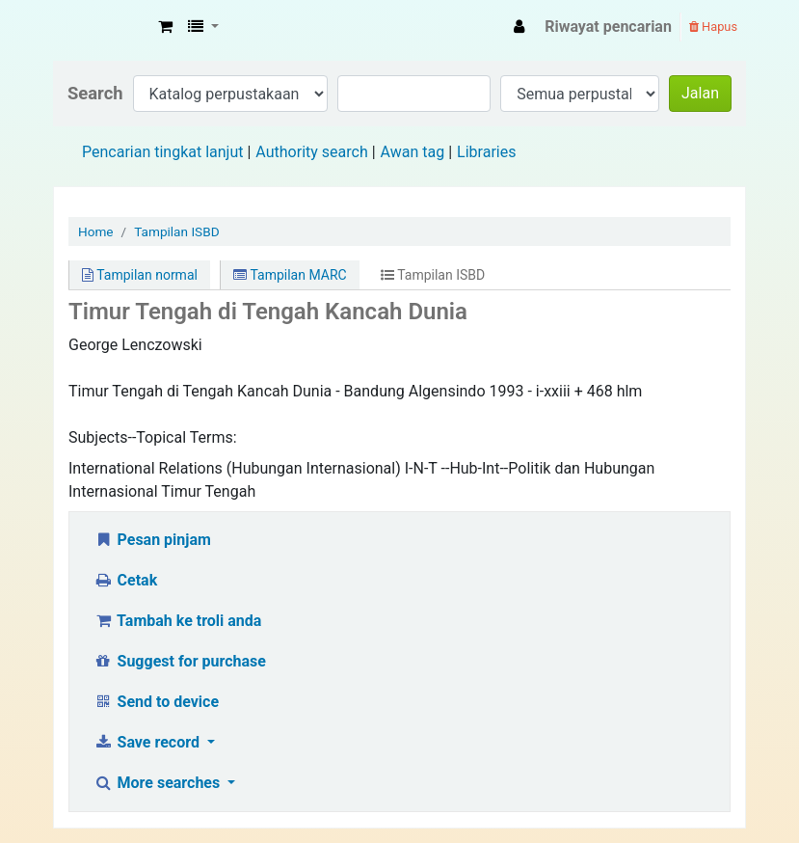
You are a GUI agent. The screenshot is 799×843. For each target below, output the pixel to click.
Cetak (125, 580)
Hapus (713, 26)
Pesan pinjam (152, 539)
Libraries (486, 152)
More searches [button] (158, 783)
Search (95, 93)
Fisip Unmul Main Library (102, 27)
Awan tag (413, 152)
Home (96, 231)
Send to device (156, 702)
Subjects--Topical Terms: (152, 437)
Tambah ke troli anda (177, 621)
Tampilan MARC (289, 275)
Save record (148, 742)
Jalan (700, 93)
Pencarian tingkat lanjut (162, 152)
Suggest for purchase (179, 661)
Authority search (311, 152)
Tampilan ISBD (176, 231)
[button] (165, 27)
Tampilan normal (140, 275)
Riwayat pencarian (608, 26)
